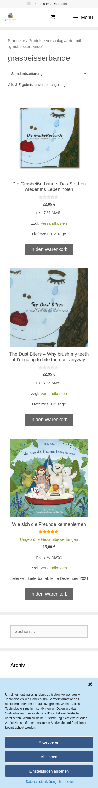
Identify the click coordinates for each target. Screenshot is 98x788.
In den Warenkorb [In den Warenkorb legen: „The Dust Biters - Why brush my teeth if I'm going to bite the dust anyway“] (48, 419)
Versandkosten (54, 223)
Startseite (16, 40)
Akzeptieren (49, 742)
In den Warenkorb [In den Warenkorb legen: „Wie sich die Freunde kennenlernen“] (48, 594)
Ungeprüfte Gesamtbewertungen (49, 539)
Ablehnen (49, 756)
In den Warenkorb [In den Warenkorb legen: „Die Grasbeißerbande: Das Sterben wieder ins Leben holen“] (48, 249)
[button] (90, 684)
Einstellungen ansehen (49, 771)
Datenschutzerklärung (41, 782)
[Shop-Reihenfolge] (49, 73)
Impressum (66, 782)
